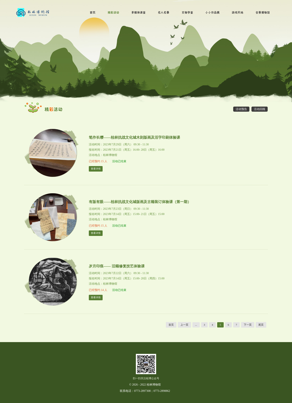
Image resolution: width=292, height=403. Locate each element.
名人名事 (164, 13)
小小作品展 (212, 13)
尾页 (261, 324)
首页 (93, 13)
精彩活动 (113, 13)
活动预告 (241, 109)
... (196, 324)
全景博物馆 (263, 13)
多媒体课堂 (138, 13)
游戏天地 (237, 13)
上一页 (184, 324)
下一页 (248, 324)
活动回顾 (259, 109)
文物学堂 (187, 13)
